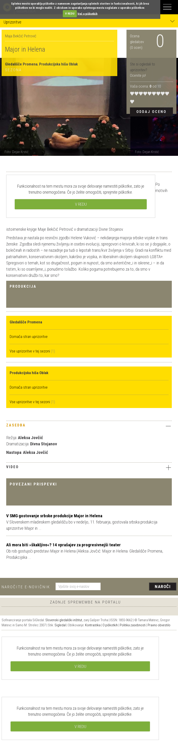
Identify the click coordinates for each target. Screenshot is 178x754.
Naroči (163, 586)
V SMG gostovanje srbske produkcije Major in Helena (54, 515)
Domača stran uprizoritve (29, 336)
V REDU (70, 13)
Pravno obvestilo (159, 625)
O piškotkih (110, 625)
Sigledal (60, 625)
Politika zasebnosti (133, 625)
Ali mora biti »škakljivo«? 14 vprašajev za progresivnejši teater (63, 544)
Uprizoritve (89, 22)
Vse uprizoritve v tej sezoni (30, 351)
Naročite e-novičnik (26, 587)
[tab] (89, 426)
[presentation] (140, 587)
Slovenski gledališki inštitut (63, 620)
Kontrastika (92, 625)
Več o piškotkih (88, 13)
